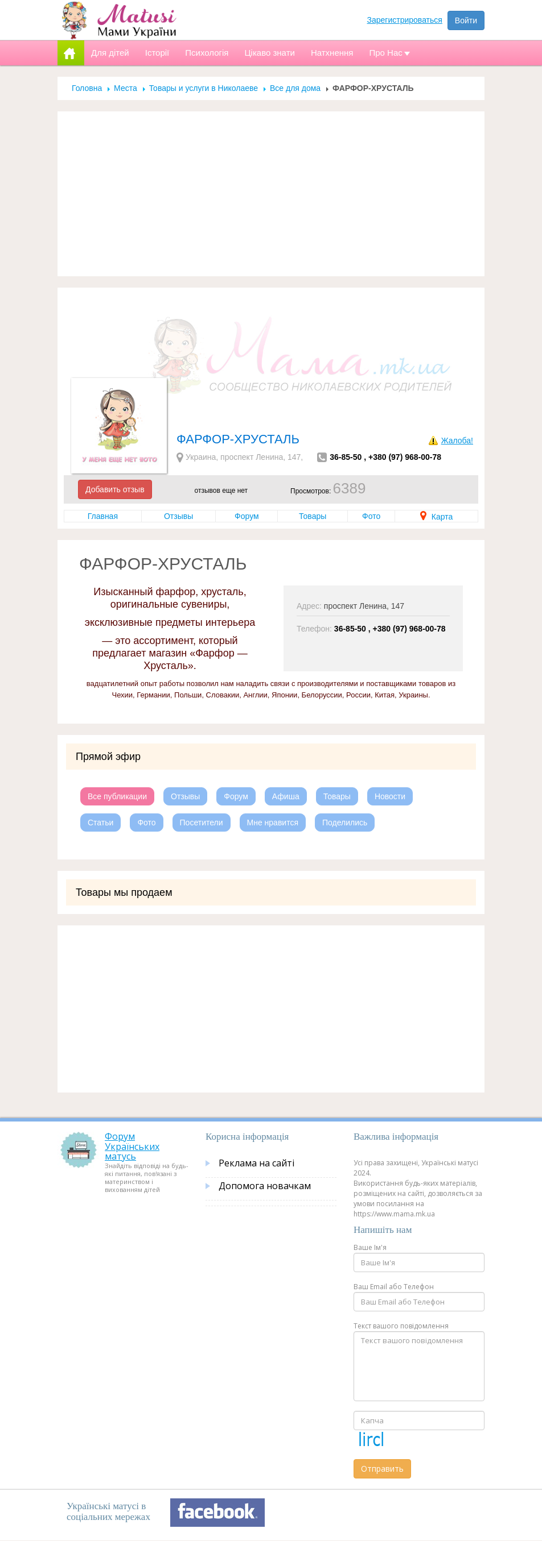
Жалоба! (457, 440)
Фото (371, 516)
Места (125, 88)
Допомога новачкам (265, 1186)
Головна (87, 88)
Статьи (100, 822)
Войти (466, 20)
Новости (390, 796)
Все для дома (295, 88)
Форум (247, 516)
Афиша (285, 796)
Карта (436, 516)
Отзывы (178, 516)
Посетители (201, 822)
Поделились (344, 822)
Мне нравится (272, 822)
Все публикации (117, 796)
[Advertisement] (271, 193)
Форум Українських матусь (132, 1146)
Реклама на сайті (256, 1163)
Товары (312, 516)
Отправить (382, 1468)
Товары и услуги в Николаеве (203, 88)
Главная (103, 516)
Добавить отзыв (115, 489)
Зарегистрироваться (404, 19)
